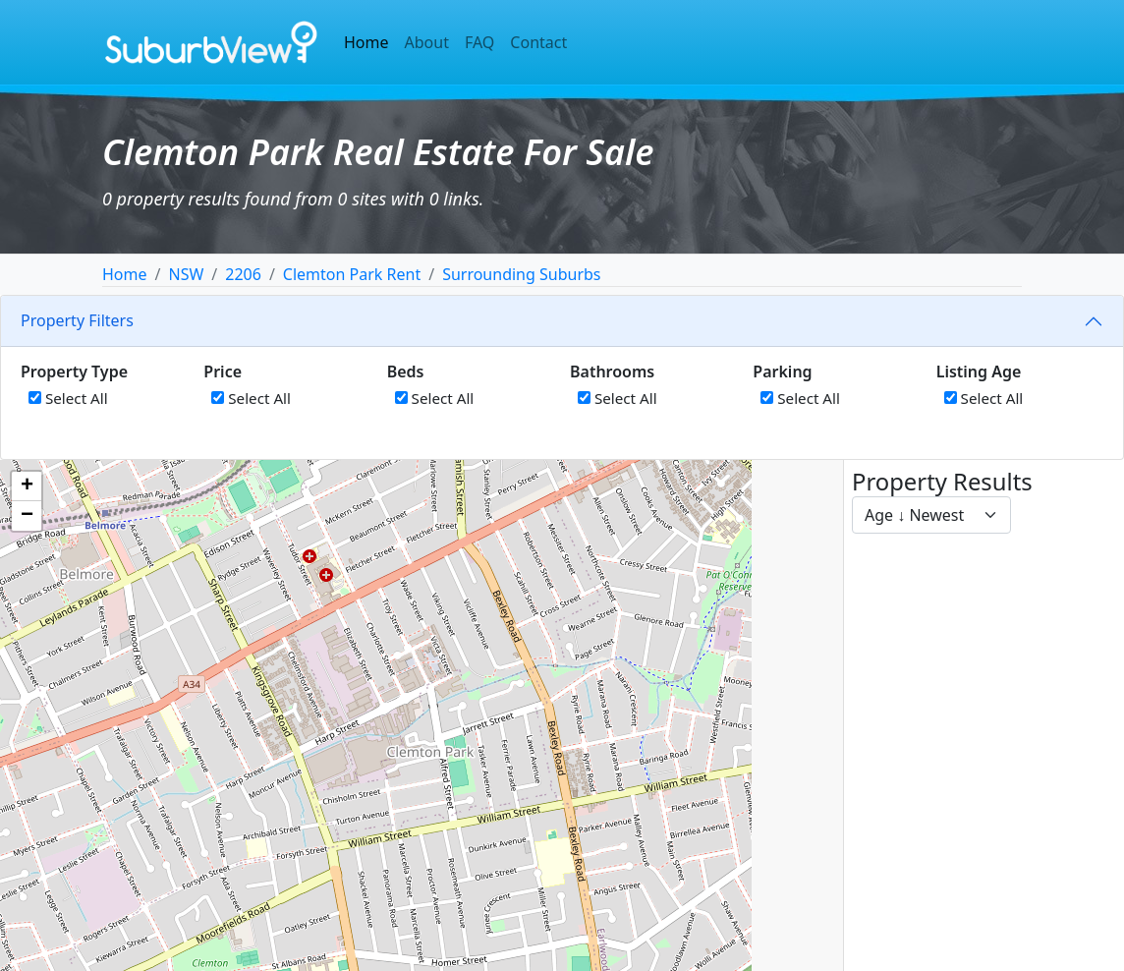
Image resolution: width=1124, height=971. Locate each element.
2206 (243, 274)
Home (366, 42)
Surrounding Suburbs (521, 274)
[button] (26, 486)
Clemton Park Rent (352, 274)
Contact (538, 42)
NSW (185, 274)
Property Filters (77, 320)
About (427, 42)
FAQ (479, 42)
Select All (68, 398)
